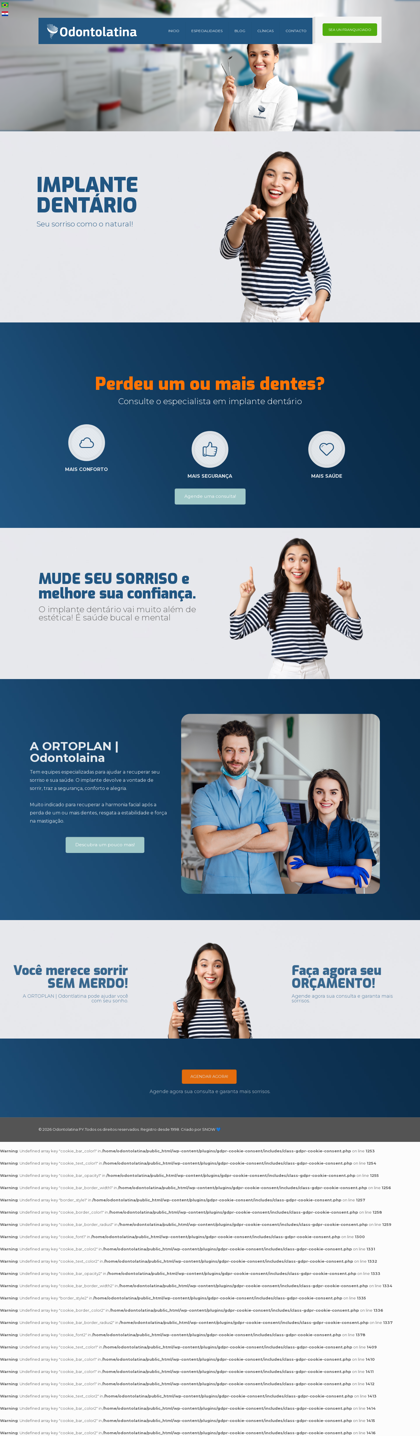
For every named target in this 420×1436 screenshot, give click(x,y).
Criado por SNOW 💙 (200, 1129)
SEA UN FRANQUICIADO (349, 29)
